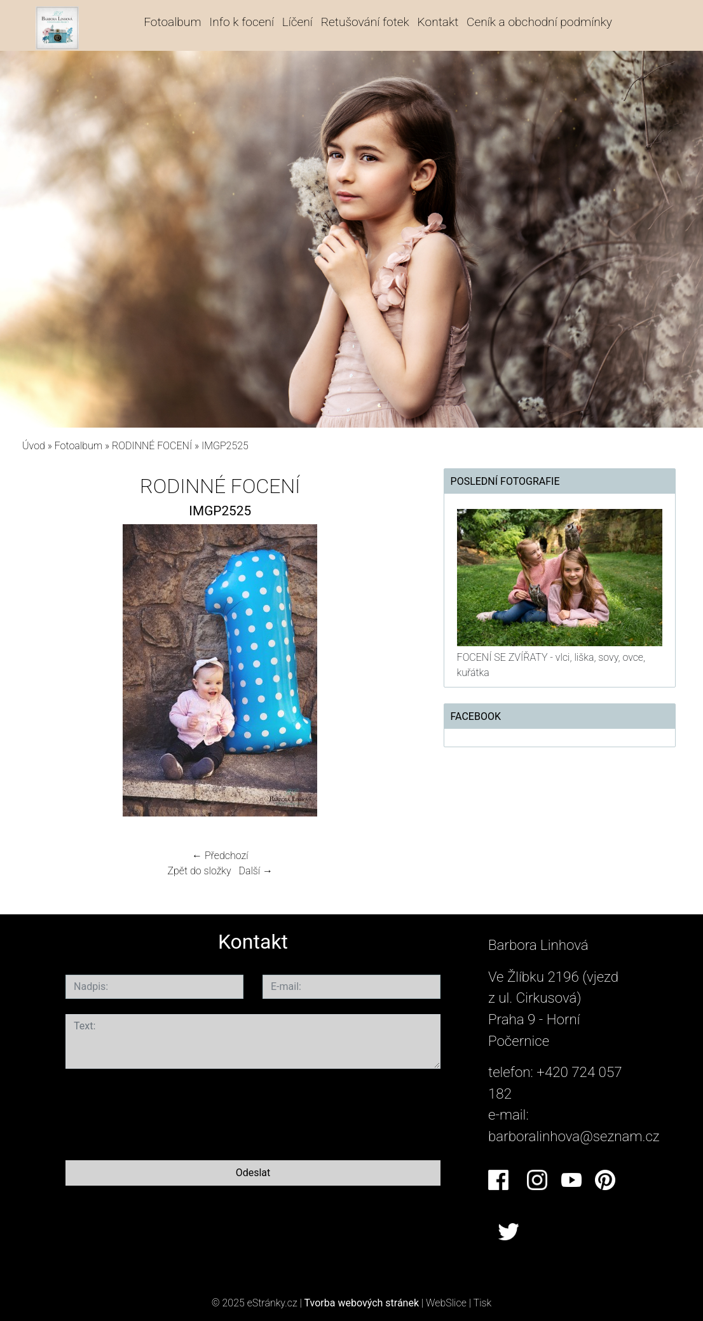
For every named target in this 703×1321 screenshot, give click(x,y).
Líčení (297, 22)
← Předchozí (220, 856)
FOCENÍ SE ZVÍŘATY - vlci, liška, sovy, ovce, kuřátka (551, 665)
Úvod (33, 446)
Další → (255, 871)
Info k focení (241, 22)
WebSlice (446, 1303)
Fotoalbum (172, 22)
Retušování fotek (365, 22)
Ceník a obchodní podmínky (539, 22)
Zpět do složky (199, 871)
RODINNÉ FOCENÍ (152, 446)
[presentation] (162, 1112)
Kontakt (438, 22)
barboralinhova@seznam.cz (574, 1136)
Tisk (483, 1303)
